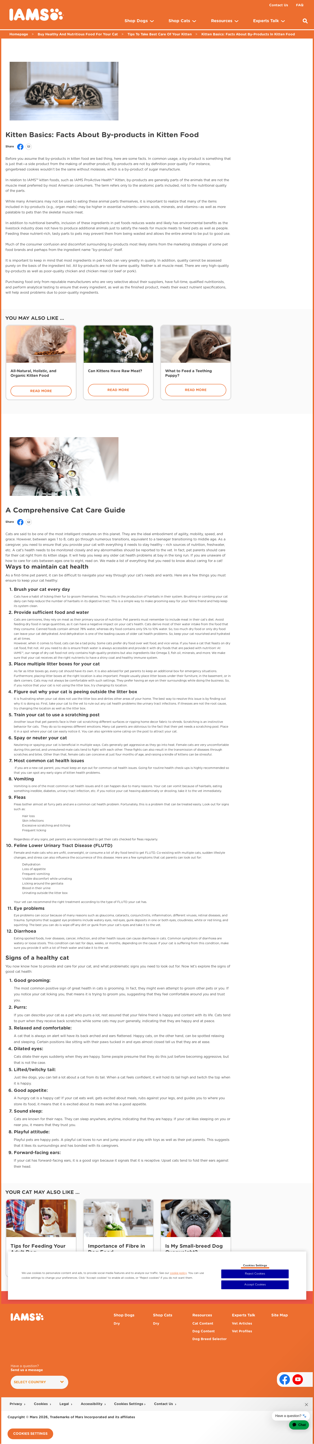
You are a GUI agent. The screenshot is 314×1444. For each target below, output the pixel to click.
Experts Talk (243, 1315)
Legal (64, 1404)
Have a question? (27, 1368)
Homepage (18, 34)
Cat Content (202, 1323)
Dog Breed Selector (209, 1339)
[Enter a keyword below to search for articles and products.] (305, 21)
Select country (39, 1382)
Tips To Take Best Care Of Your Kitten (159, 34)
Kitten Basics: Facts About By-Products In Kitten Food (248, 34)
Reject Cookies (255, 1273)
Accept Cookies (255, 1284)
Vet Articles (242, 1323)
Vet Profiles (242, 1331)
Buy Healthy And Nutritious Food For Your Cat (78, 34)
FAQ (300, 5)
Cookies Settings (128, 1404)
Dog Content (203, 1331)
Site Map (279, 1315)
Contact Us (278, 5)
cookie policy (178, 1273)
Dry (117, 1323)
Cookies (41, 1404)
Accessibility (92, 1404)
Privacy (16, 1404)
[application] (296, 1425)
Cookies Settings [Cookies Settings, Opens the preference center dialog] (255, 1265)
